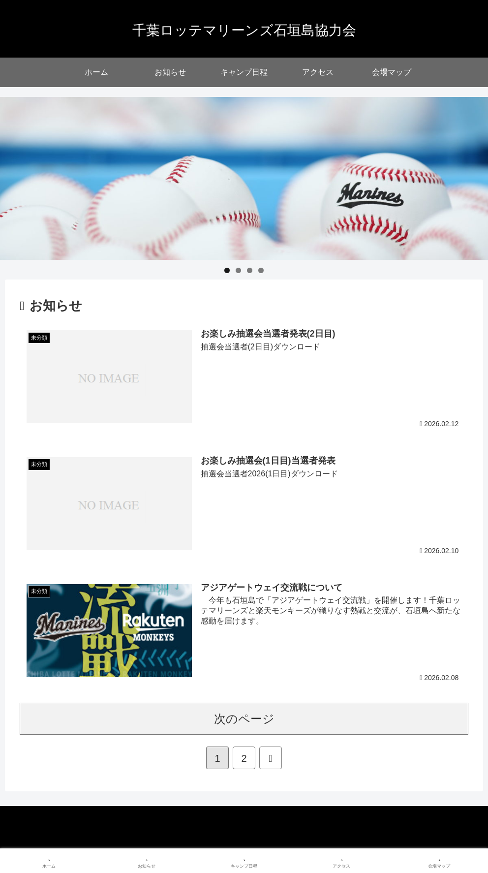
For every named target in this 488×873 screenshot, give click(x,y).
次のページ (244, 718)
